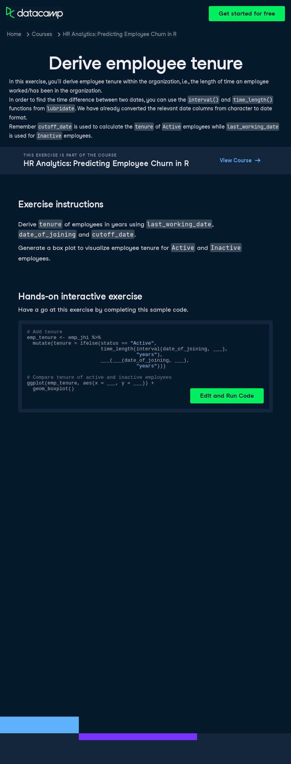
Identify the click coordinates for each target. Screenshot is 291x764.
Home (14, 34)
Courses (42, 34)
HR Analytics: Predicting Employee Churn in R (120, 34)
